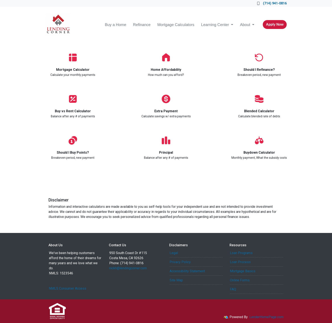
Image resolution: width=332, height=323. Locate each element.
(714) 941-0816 (272, 3)
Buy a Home (115, 24)
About (245, 24)
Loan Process (240, 262)
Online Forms (240, 280)
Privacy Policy (180, 262)
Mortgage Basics (242, 271)
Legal (174, 253)
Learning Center (215, 24)
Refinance (142, 24)
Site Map (176, 280)
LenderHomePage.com (266, 317)
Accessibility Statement (187, 271)
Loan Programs (241, 253)
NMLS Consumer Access (67, 288)
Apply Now (275, 24)
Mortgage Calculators (175, 24)
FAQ (233, 289)
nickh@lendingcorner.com (128, 268)
